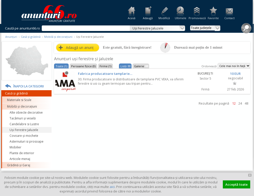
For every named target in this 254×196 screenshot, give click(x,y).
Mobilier (15, 147)
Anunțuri (11, 37)
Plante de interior (22, 153)
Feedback (251, 68)
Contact (229, 18)
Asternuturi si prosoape (27, 141)
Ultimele (180, 18)
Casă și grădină (30, 37)
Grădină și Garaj (18, 165)
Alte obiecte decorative (26, 112)
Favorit (235, 83)
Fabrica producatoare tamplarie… (105, 73)
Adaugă (148, 18)
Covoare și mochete (24, 136)
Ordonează (209, 66)
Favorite (213, 18)
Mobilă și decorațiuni (58, 37)
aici (112, 186)
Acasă (131, 18)
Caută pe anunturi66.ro (22, 28)
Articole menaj (20, 159)
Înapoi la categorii (28, 86)
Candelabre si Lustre (24, 124)
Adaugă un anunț (80, 47)
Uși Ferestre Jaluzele (24, 130)
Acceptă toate (236, 184)
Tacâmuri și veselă (23, 118)
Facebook (251, 85)
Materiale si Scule (19, 100)
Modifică (164, 18)
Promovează (197, 18)
